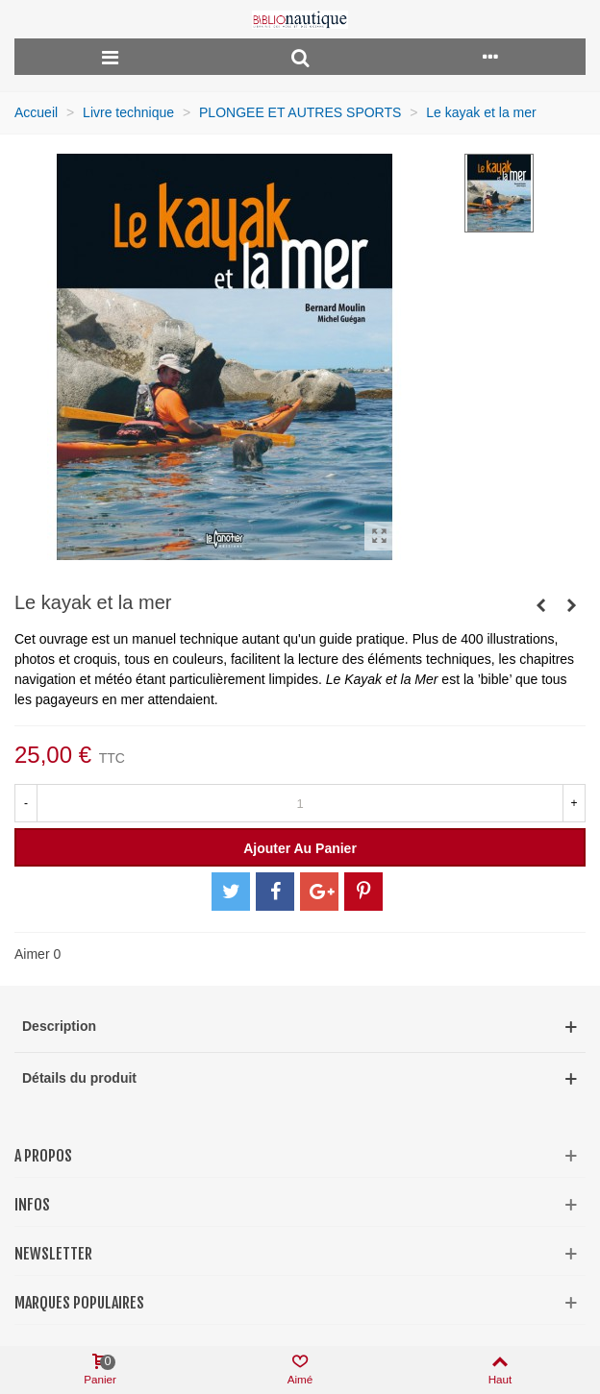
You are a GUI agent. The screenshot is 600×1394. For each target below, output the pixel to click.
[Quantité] (300, 803)
